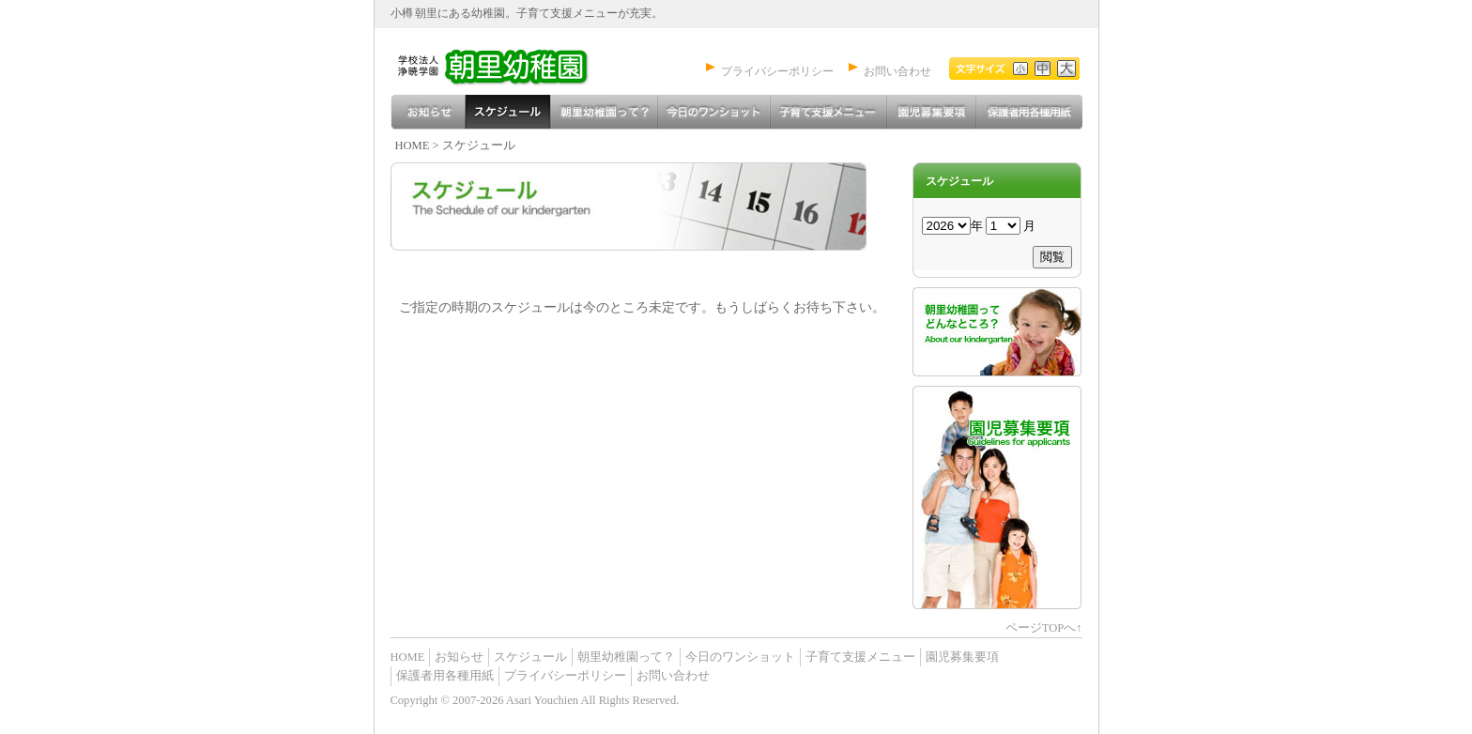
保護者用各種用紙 (1028, 112)
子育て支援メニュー (828, 112)
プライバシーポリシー (777, 72)
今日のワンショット (713, 112)
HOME (412, 145)
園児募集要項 (930, 112)
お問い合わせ (897, 72)
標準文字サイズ (1039, 68)
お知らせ (428, 112)
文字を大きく (1065, 68)
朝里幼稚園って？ (603, 112)
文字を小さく (988, 68)
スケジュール (507, 112)
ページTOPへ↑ (1043, 628)
